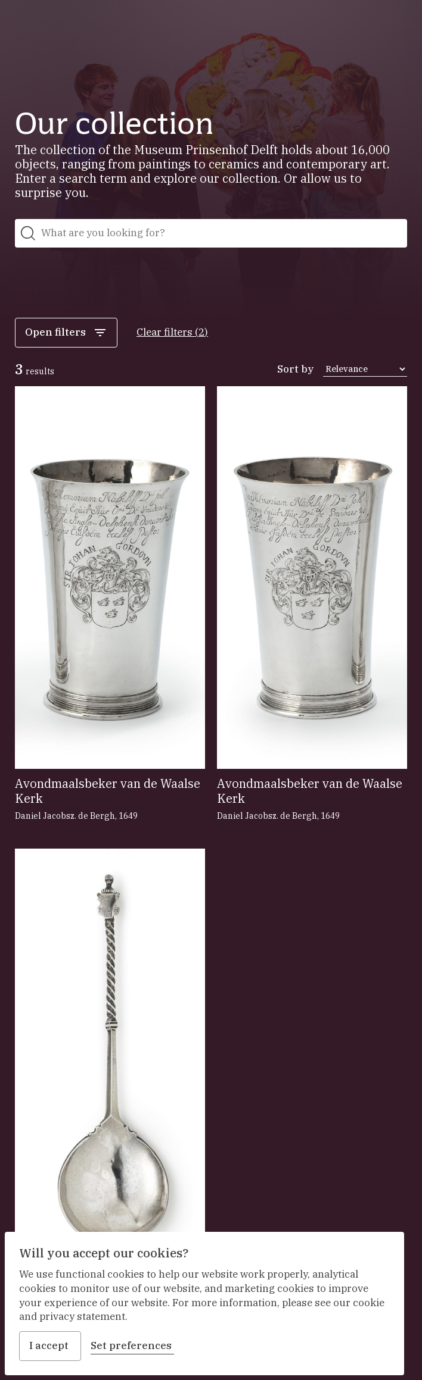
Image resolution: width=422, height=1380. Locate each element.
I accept (50, 1345)
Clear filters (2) (172, 332)
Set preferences (132, 1345)
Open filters (66, 333)
